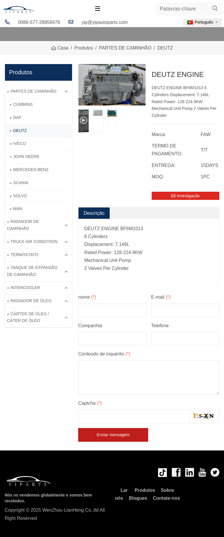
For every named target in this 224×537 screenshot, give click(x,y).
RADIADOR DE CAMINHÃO (23, 225)
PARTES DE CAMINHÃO (33, 91)
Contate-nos (166, 498)
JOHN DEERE (26, 156)
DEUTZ (20, 130)
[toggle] (97, 8)
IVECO (19, 143)
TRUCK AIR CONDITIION (33, 241)
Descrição (94, 213)
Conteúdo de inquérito (104, 353)
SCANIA (20, 182)
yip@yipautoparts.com (105, 22)
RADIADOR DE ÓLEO (30, 300)
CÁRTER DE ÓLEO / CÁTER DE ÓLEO (28, 317)
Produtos (145, 490)
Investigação (185, 195)
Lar (124, 490)
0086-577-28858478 (39, 22)
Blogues (138, 498)
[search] (215, 8)
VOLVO (20, 195)
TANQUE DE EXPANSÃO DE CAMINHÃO (32, 271)
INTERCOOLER (25, 287)
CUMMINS (23, 104)
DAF (17, 117)
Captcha (90, 403)
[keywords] (182, 8)
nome (87, 297)
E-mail (161, 297)
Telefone (160, 325)
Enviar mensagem (113, 434)
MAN (17, 208)
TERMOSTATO (24, 254)
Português (200, 22)
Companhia (90, 325)
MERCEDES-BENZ (30, 169)
